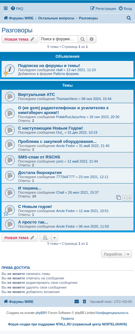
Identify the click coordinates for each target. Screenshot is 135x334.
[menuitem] (16, 8)
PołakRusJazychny (71, 117)
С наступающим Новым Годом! (50, 128)
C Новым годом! (35, 206)
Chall (60, 192)
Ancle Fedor (65, 146)
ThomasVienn (67, 99)
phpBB (40, 313)
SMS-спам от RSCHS (39, 157)
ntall (59, 70)
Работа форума (66, 74)
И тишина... (29, 188)
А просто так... (33, 222)
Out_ (60, 132)
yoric (59, 161)
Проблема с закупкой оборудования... (57, 141)
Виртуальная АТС (36, 94)
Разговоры (17, 30)
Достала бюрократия (40, 172)
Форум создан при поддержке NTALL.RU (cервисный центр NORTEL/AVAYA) (67, 324)
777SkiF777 (65, 177)
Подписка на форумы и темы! (49, 65)
